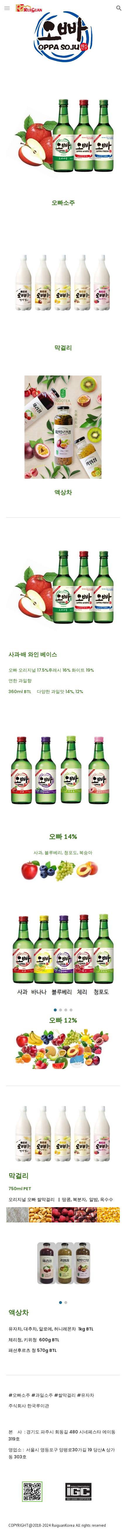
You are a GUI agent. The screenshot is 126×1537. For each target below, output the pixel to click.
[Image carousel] (63, 954)
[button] (7, 8)
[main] (63, 203)
